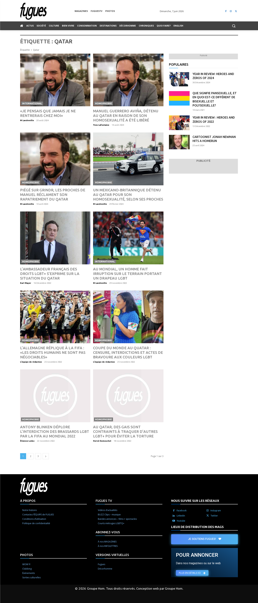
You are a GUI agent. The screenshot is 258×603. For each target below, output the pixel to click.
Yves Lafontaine (101, 125)
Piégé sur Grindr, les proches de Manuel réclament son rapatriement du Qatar (52, 194)
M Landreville (27, 120)
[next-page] (46, 456)
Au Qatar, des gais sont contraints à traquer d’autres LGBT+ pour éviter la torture (125, 431)
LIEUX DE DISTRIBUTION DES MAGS (197, 527)
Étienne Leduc (27, 441)
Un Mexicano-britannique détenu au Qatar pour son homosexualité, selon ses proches (128, 194)
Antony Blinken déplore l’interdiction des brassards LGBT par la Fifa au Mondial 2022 (54, 431)
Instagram (215, 510)
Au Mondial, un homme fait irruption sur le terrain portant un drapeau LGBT (127, 273)
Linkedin (181, 515)
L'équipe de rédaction (31, 362)
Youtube (181, 521)
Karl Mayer (25, 283)
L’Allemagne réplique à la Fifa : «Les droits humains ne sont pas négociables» (52, 352)
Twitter (214, 515)
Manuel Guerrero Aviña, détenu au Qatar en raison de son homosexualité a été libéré (125, 115)
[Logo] (47, 11)
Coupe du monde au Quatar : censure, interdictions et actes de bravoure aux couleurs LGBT (128, 352)
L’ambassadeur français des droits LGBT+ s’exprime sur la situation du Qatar (49, 273)
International (32, 103)
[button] (233, 25)
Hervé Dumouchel (102, 441)
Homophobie (103, 103)
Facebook (182, 510)
